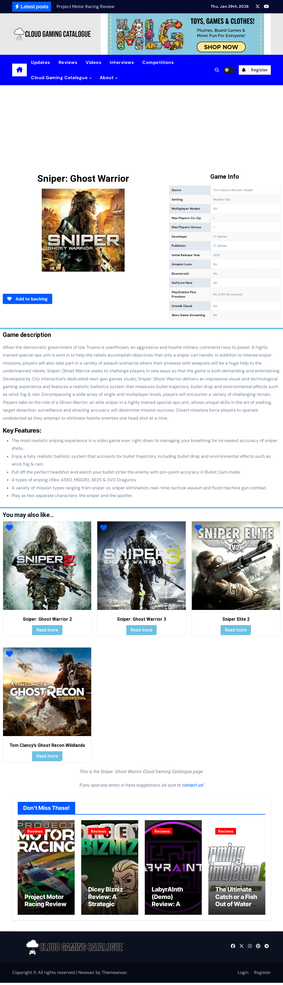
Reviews (68, 62)
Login (243, 975)
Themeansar (114, 975)
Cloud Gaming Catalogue (60, 77)
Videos (93, 62)
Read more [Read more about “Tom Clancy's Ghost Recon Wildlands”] (47, 756)
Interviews (122, 62)
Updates (40, 62)
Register (262, 975)
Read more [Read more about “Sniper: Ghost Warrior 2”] (47, 630)
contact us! (192, 785)
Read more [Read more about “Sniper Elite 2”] (236, 630)
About (107, 77)
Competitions (158, 62)
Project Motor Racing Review (45, 902)
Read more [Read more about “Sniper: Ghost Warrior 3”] (141, 630)
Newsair (86, 975)
